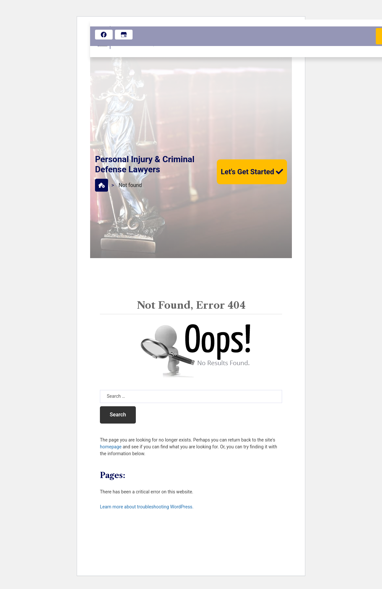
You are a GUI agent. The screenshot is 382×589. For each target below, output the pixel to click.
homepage (110, 446)
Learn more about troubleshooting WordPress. (147, 506)
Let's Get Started (252, 171)
